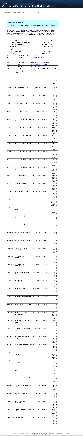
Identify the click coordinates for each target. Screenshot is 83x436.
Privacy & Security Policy (57, 433)
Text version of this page (13, 39)
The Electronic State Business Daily (15, 30)
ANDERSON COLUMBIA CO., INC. (43, 64)
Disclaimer (49, 433)
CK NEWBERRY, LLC (40, 66)
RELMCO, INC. (38, 58)
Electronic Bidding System (36, 30)
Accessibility (66, 433)
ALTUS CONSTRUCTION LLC (42, 62)
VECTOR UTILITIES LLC (40, 60)
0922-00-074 (51, 48)
